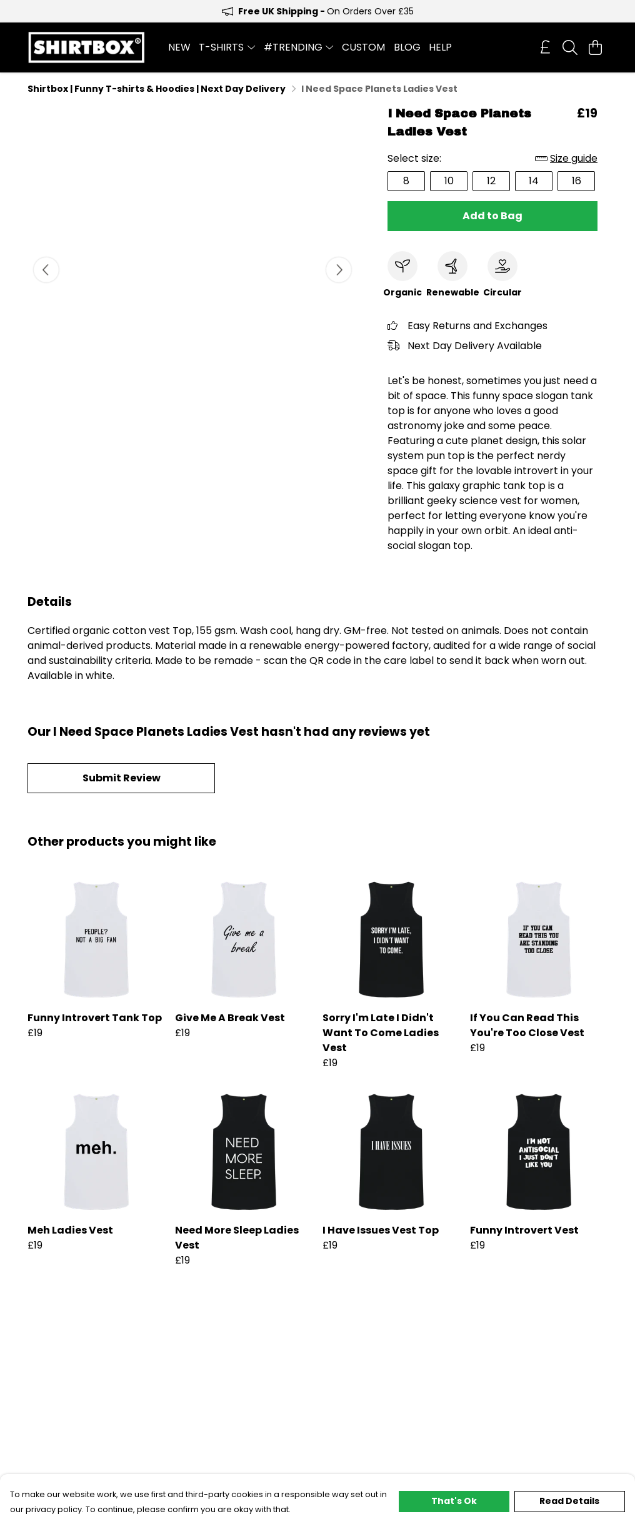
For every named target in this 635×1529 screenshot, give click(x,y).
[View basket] (595, 47)
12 (491, 181)
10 (449, 181)
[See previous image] (46, 269)
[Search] (570, 47)
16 (576, 181)
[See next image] (338, 269)
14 (534, 181)
